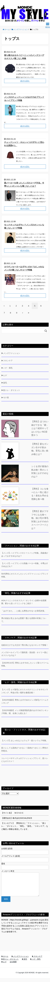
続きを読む (25, 81)
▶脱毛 (4, 383)
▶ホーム (4, 960)
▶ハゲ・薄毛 (7, 368)
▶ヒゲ (4, 375)
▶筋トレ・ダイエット (10, 390)
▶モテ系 (5, 397)
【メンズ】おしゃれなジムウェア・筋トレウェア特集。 (24, 740)
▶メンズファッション (10, 353)
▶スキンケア (7, 361)
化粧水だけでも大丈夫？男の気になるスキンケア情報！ (24, 645)
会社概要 (13, 966)
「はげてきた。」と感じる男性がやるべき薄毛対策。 (23, 611)
